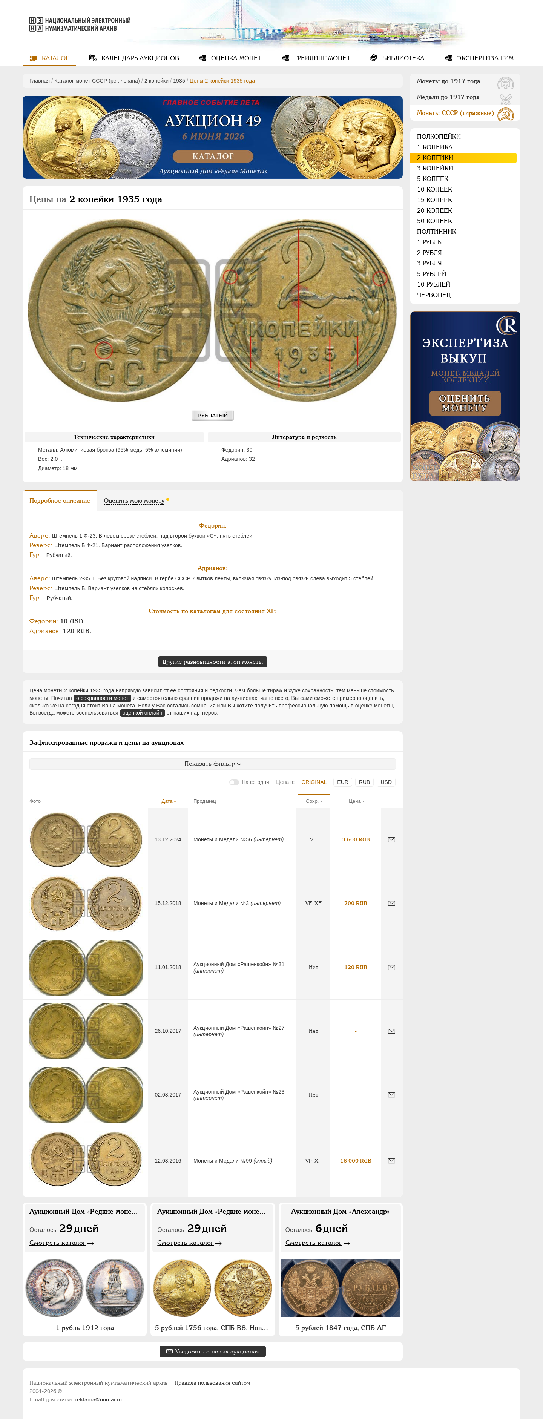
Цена (354, 801)
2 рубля (429, 252)
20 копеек (434, 210)
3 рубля (429, 263)
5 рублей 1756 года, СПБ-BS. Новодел (213, 1328)
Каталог (54, 58)
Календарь (139, 58)
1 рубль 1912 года (85, 1328)
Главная (39, 81)
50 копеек (434, 221)
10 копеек (434, 189)
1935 (179, 81)
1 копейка (435, 147)
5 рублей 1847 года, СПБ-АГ (340, 1328)
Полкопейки (439, 136)
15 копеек (434, 200)
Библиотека (402, 58)
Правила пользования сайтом (212, 1383)
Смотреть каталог (57, 1242)
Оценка (235, 58)
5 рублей (431, 274)
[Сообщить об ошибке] (391, 839)
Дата (167, 801)
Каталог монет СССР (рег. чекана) (97, 81)
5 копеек (432, 179)
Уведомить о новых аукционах (217, 1351)
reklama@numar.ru (98, 1399)
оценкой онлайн (143, 713)
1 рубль (429, 242)
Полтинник (436, 231)
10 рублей (433, 284)
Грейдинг (321, 58)
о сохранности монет (102, 698)
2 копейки (156, 81)
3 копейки (435, 168)
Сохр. (312, 801)
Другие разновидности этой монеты (213, 661)
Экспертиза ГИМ (484, 58)
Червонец (434, 295)
